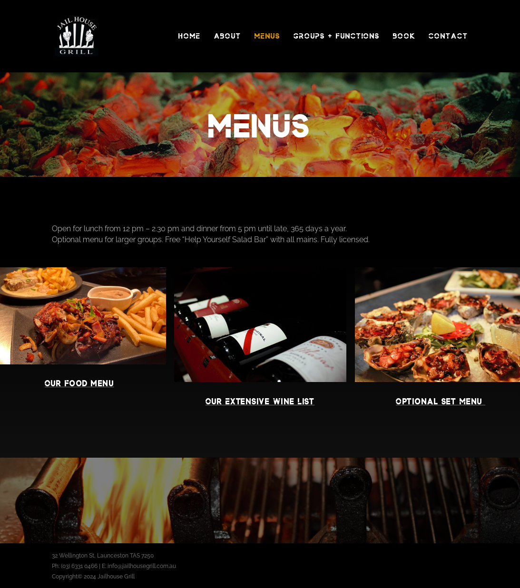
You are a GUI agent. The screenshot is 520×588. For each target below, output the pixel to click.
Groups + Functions (337, 36)
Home (189, 36)
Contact (448, 36)
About (227, 36)
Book (404, 36)
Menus (267, 36)
